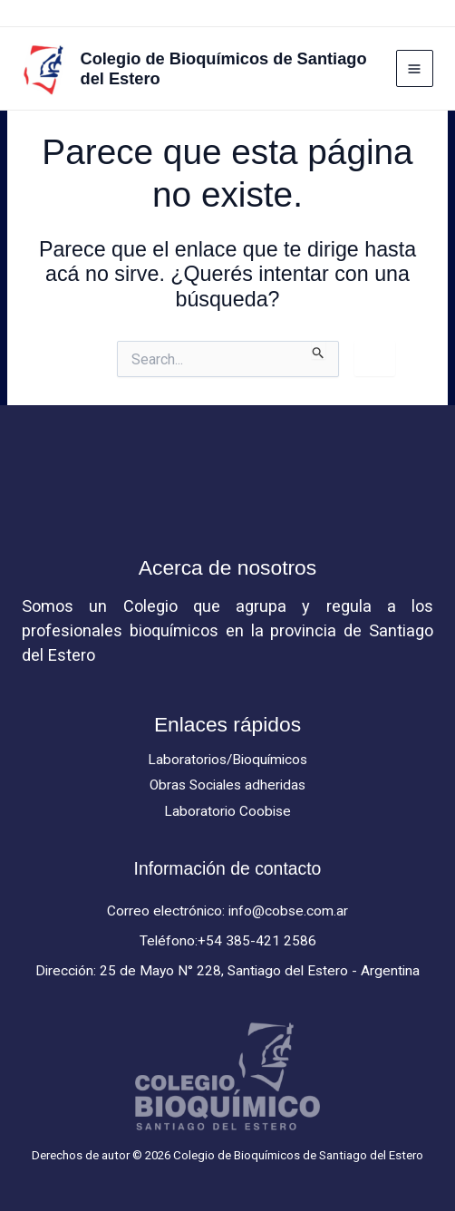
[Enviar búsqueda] (318, 350)
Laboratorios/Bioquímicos (227, 759)
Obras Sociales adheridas (227, 785)
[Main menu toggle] (414, 68)
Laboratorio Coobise (227, 811)
